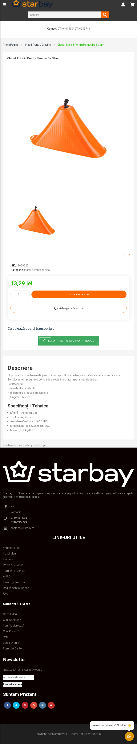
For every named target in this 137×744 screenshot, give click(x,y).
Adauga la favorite (68, 308)
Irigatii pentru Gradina (38, 45)
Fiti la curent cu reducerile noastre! (22, 670)
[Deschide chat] (129, 736)
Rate (6, 637)
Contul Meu (10, 614)
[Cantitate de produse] (20, 294)
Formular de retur (14, 649)
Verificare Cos (11, 548)
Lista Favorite (11, 643)
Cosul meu (9, 554)
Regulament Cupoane (16, 588)
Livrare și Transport (14, 582)
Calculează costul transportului (31, 328)
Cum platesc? (11, 631)
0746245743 (82, 29)
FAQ (5, 594)
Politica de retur (13, 565)
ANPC (6, 577)
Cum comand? (12, 620)
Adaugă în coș (79, 294)
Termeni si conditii (14, 571)
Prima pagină (10, 45)
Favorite (8, 559)
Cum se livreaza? (13, 626)
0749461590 (65, 29)
